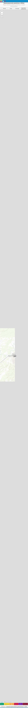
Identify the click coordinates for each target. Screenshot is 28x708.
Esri (11, 702)
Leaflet (1, 702)
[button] (2, 11)
